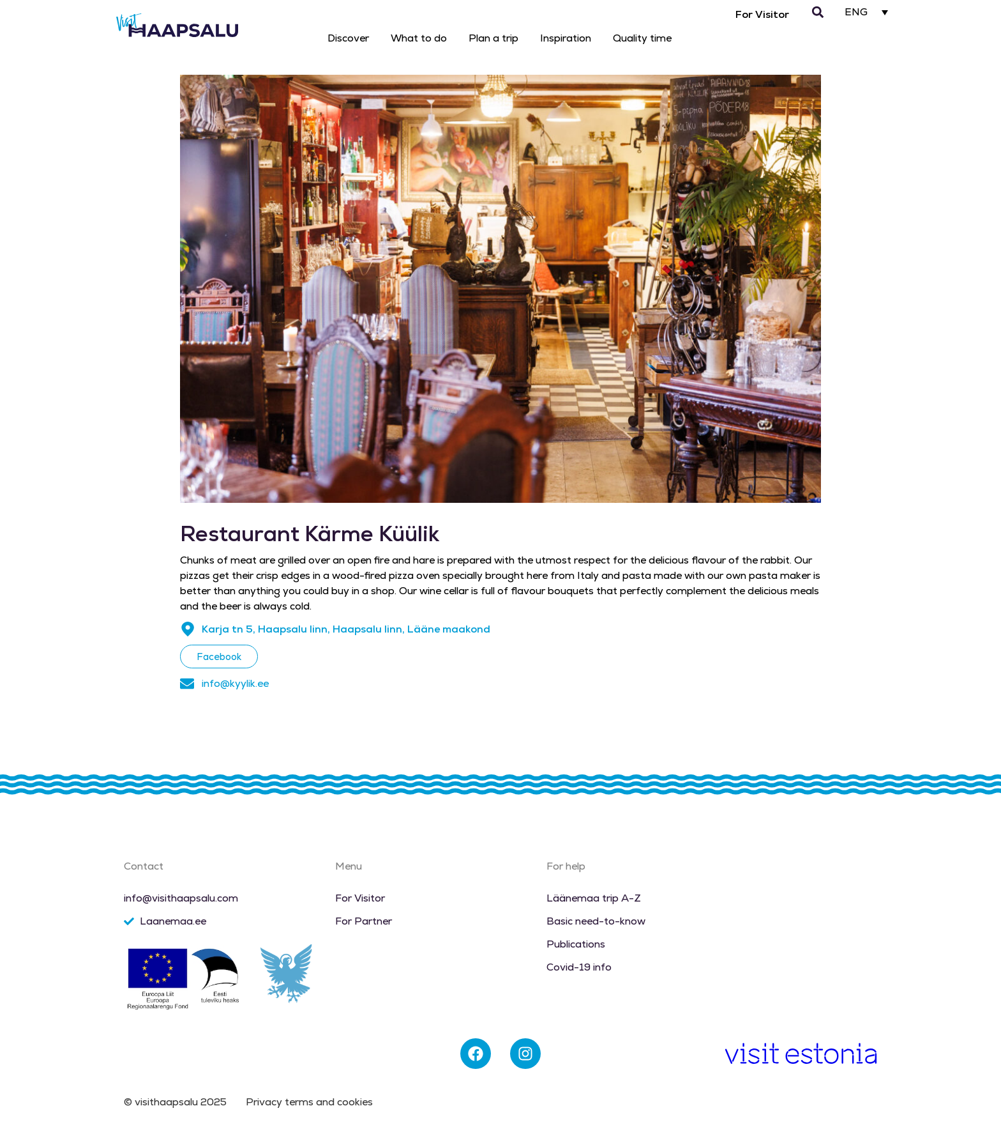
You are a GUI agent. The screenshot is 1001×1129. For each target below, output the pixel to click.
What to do (419, 38)
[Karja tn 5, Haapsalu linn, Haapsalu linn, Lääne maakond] (187, 629)
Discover (348, 38)
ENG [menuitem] (856, 12)
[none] (867, 12)
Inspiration (565, 38)
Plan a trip (493, 38)
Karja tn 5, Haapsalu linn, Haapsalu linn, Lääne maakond (346, 629)
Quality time (642, 38)
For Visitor (762, 14)
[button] (817, 12)
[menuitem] (867, 12)
